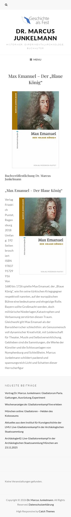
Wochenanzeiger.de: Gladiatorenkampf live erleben (33, 404)
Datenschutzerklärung (41, 504)
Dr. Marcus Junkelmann (35, 35)
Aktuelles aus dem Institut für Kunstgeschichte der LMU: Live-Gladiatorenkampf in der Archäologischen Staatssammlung (34, 427)
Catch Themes (47, 511)
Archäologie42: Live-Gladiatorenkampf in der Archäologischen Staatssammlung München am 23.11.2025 (31, 443)
